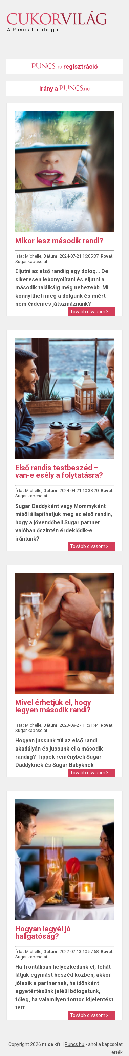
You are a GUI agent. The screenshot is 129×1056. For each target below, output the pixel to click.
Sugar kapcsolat (31, 261)
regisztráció (64, 66)
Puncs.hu (74, 1044)
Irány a (64, 88)
